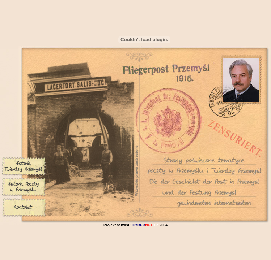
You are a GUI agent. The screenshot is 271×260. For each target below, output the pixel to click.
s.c (145, 225)
